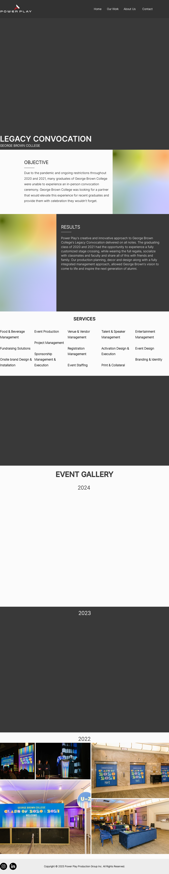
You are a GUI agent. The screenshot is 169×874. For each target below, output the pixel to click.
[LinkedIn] (13, 866)
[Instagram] (3, 866)
